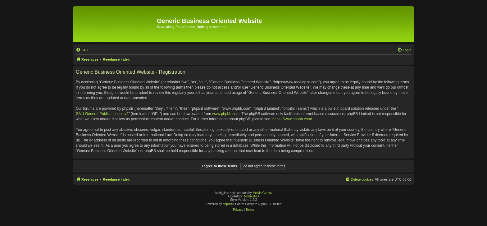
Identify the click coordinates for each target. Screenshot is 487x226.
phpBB (227, 204)
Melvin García (262, 193)
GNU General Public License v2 (102, 114)
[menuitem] (82, 50)
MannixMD (251, 196)
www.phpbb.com (225, 114)
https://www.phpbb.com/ (292, 119)
